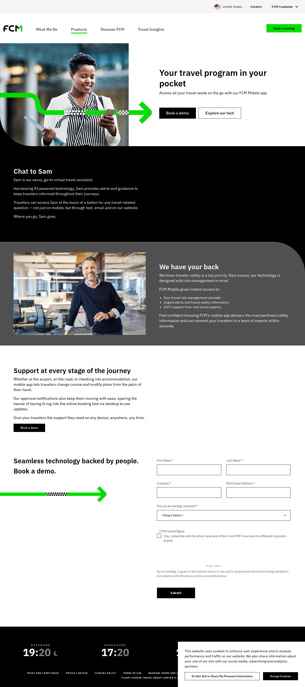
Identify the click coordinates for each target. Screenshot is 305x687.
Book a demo (177, 113)
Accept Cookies (280, 676)
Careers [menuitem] (256, 7)
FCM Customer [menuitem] (282, 7)
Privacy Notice (77, 673)
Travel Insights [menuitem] (151, 29)
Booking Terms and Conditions (170, 673)
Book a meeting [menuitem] (284, 28)
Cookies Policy (105, 673)
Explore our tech (219, 113)
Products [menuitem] (79, 29)
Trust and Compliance (43, 673)
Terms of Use (132, 673)
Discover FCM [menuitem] (112, 29)
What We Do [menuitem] (46, 29)
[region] (241, 664)
